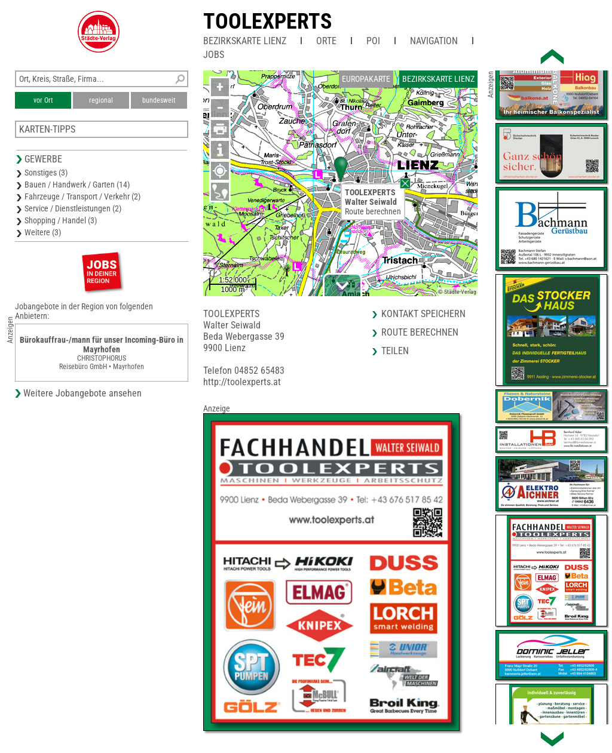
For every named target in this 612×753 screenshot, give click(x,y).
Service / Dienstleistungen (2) (73, 208)
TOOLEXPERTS (267, 21)
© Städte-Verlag (457, 291)
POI (373, 41)
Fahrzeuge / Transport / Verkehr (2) (82, 196)
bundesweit (159, 100)
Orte (326, 41)
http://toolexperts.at (242, 382)
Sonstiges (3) (46, 172)
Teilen (395, 350)
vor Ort (43, 100)
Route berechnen (373, 211)
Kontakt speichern (423, 313)
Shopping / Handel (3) (61, 220)
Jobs (213, 54)
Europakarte (366, 79)
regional (101, 100)
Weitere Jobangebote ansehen (82, 393)
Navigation (434, 41)
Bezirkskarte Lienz (244, 41)
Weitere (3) (43, 232)
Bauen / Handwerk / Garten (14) (77, 184)
